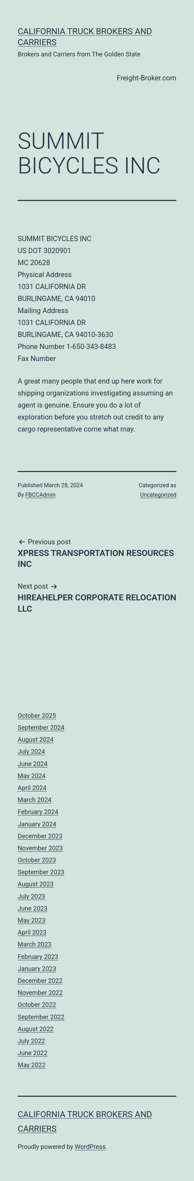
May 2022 (32, 1065)
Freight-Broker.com (146, 78)
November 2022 (40, 992)
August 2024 (36, 739)
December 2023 (40, 836)
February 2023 (38, 956)
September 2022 (41, 1017)
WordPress (90, 1146)
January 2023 (37, 968)
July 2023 (31, 896)
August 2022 (36, 1029)
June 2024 (32, 763)
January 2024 (37, 824)
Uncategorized (158, 494)
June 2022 (32, 1053)
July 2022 (31, 1041)
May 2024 (32, 775)
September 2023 (41, 872)
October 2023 (37, 860)
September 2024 (41, 727)
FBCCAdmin (40, 494)
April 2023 (32, 932)
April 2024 (32, 787)
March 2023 (35, 944)
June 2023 (32, 908)
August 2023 (36, 884)
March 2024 (35, 799)
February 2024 (38, 811)
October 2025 (37, 715)
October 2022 (37, 1004)
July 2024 (31, 751)
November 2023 (40, 848)
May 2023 (32, 920)
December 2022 (40, 980)
